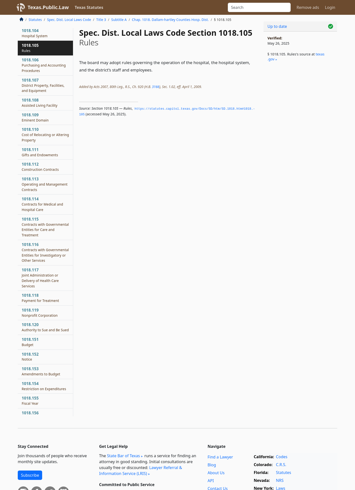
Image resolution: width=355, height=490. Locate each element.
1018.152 (30, 356)
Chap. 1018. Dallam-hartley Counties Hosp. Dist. (170, 19)
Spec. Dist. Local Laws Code (69, 19)
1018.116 (45, 252)
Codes (281, 456)
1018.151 (30, 342)
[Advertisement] (300, 147)
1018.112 (40, 166)
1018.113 (45, 184)
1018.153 (41, 371)
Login (330, 7)
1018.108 (39, 102)
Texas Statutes (89, 7)
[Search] (259, 7)
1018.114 (42, 204)
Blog (212, 465)
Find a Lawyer (220, 457)
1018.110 (45, 134)
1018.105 (30, 48)
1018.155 (30, 400)
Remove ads (308, 7)
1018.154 (44, 386)
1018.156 (32, 415)
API (211, 480)
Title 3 (101, 19)
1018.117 (40, 277)
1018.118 (40, 298)
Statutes (35, 19)
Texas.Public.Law (48, 7)
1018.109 (35, 117)
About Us (216, 472)
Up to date (277, 26)
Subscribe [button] (30, 475)
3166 (155, 86)
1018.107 (43, 85)
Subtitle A (119, 19)
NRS (280, 480)
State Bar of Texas (123, 455)
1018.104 (35, 33)
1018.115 (45, 226)
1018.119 (40, 312)
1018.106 (44, 65)
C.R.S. (281, 464)
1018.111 (40, 152)
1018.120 (45, 327)
